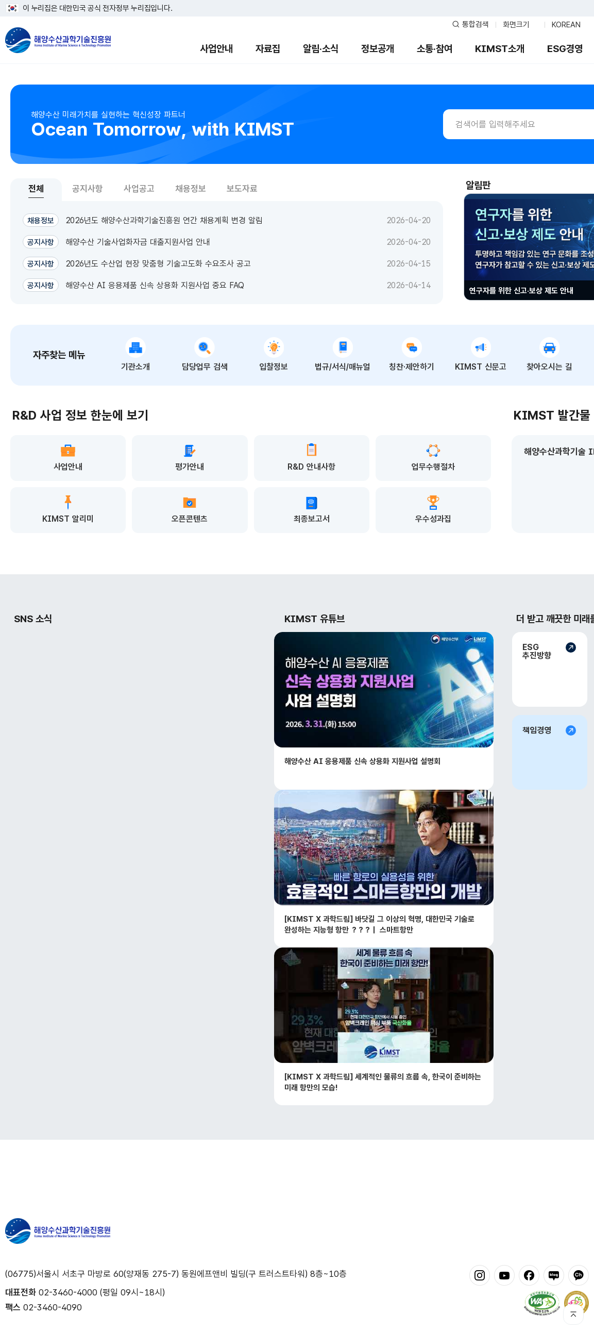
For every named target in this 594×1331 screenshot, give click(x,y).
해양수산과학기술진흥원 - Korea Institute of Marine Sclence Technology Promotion (58, 40)
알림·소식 (320, 49)
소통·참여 (434, 49)
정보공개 (377, 49)
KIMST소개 (499, 49)
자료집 (268, 49)
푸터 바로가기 (297, 0)
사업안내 (216, 49)
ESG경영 (565, 49)
